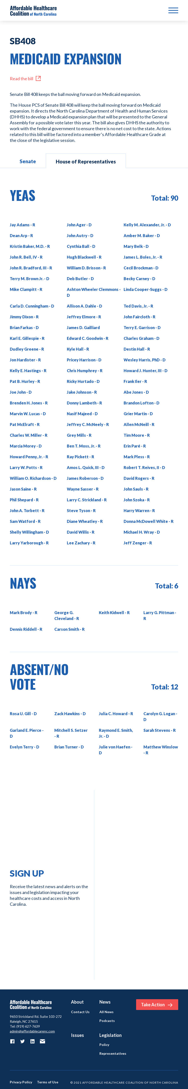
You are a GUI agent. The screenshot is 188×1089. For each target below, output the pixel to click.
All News (106, 1012)
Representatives (112, 1053)
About (77, 1002)
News (105, 1002)
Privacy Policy (21, 1082)
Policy (104, 1045)
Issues (77, 1035)
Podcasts (107, 1021)
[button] (173, 10)
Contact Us (80, 1012)
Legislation (110, 1035)
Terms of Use (47, 1082)
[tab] (28, 160)
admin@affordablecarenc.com (32, 1031)
